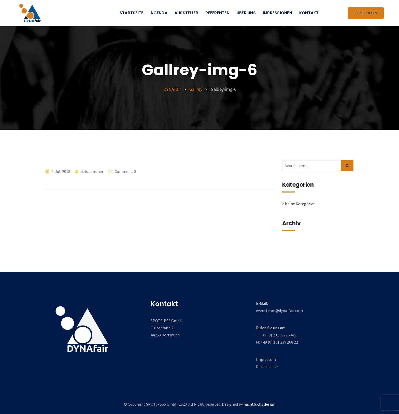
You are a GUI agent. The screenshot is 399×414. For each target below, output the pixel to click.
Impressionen (277, 13)
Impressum (266, 359)
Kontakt (309, 13)
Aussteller (186, 13)
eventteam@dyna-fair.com (279, 310)
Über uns (246, 13)
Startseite (132, 13)
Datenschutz (267, 366)
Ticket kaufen (366, 13)
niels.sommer (91, 171)
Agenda (158, 13)
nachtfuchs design (259, 404)
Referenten (217, 13)
